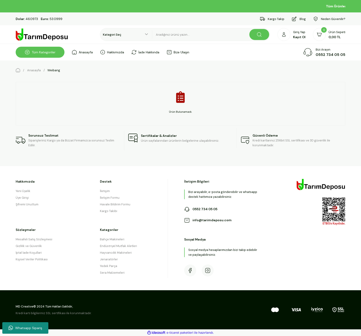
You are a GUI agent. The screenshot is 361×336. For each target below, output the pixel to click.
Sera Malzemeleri (112, 273)
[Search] (211, 34)
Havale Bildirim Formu (115, 204)
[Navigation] (40, 52)
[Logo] (42, 35)
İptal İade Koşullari (29, 253)
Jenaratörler (109, 259)
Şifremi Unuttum (27, 204)
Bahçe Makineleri (112, 239)
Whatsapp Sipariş (25, 327)
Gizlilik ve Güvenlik (29, 246)
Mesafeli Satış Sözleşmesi (34, 239)
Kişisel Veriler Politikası (32, 259)
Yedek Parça (108, 266)
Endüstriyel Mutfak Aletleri (118, 246)
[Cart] (329, 34)
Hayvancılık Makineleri (116, 253)
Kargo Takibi (108, 211)
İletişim (105, 191)
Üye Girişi (22, 198)
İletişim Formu (109, 198)
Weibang (53, 70)
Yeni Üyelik (23, 191)
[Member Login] (291, 34)
